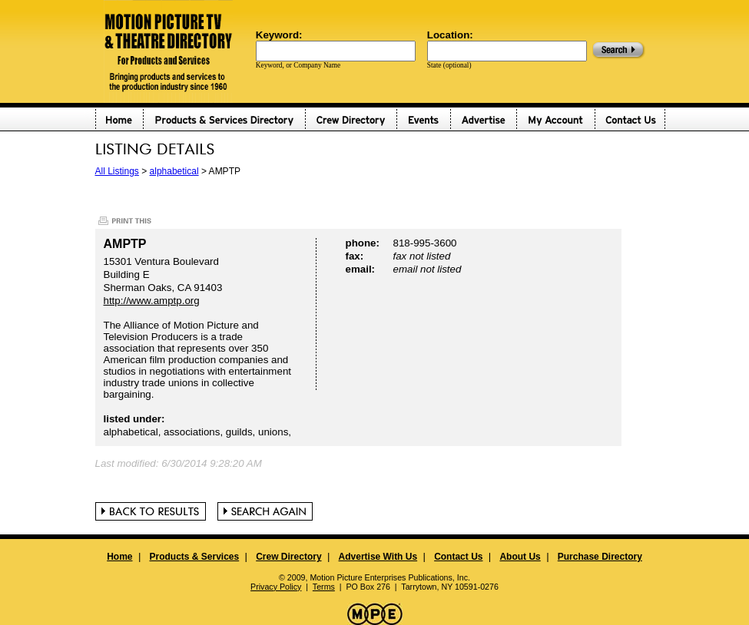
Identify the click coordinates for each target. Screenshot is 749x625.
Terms (324, 586)
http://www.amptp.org (152, 300)
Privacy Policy (275, 586)
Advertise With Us (378, 556)
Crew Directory (288, 556)
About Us (519, 556)
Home (119, 556)
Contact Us (458, 556)
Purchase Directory (600, 556)
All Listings (117, 171)
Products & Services (194, 556)
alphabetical (174, 171)
